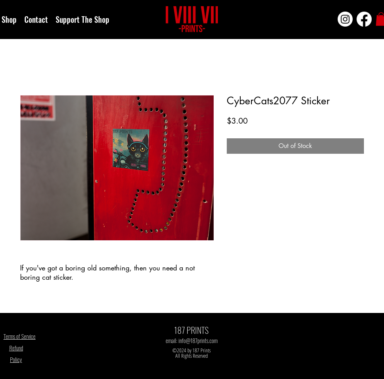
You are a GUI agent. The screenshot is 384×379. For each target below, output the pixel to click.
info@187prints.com (197, 340)
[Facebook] (364, 19)
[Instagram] (345, 19)
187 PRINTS (191, 330)
